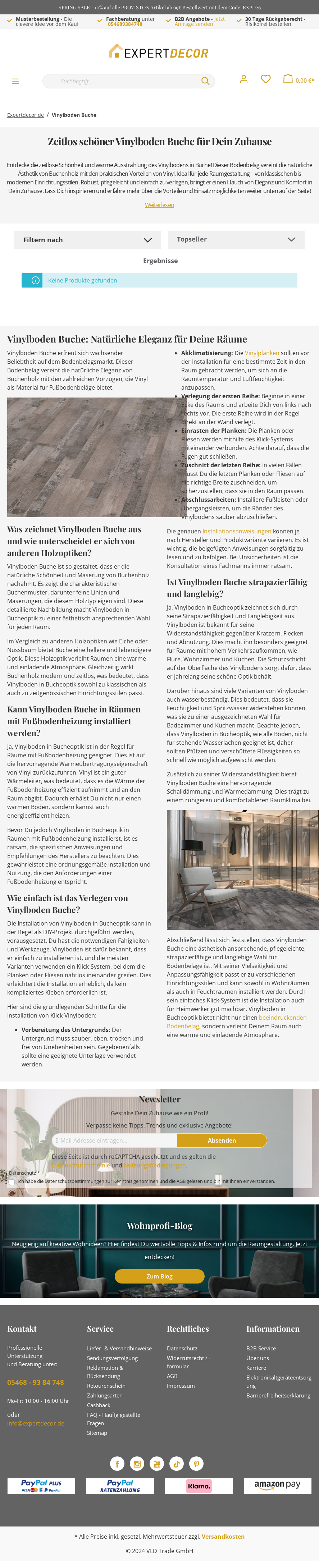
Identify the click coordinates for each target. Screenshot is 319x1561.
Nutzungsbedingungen (155, 1165)
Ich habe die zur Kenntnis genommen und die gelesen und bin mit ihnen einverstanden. (146, 1181)
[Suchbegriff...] (119, 81)
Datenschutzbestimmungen (74, 1181)
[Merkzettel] (265, 81)
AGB (181, 1181)
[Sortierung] (236, 239)
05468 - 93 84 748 (35, 1382)
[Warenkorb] (299, 80)
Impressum (181, 1385)
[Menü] (15, 81)
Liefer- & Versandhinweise (119, 1348)
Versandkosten (223, 1537)
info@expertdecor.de (35, 1423)
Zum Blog (160, 1276)
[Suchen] (205, 81)
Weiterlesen (159, 205)
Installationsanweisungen (237, 531)
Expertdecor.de (25, 114)
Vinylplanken (262, 353)
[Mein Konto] (243, 81)
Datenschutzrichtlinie (81, 1165)
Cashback (98, 1405)
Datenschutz (182, 1348)
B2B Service (261, 1348)
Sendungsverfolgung (112, 1358)
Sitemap (97, 1432)
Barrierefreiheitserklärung (278, 1395)
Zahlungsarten (105, 1395)
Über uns (257, 1358)
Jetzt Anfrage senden (200, 21)
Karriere (256, 1367)
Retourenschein (106, 1385)
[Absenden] (222, 1140)
